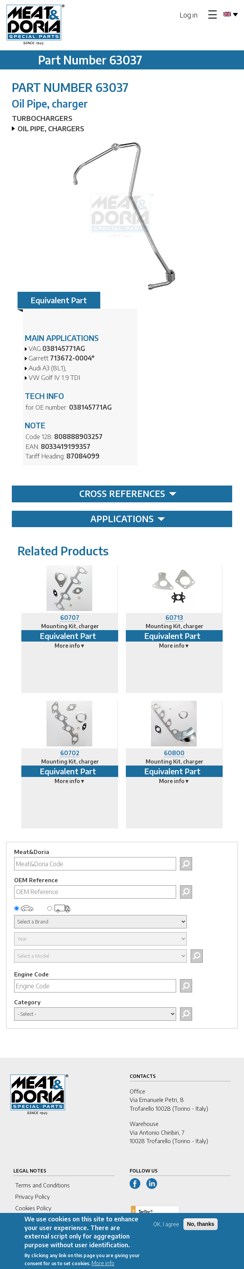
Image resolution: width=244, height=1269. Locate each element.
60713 (174, 617)
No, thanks (200, 1229)
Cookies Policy (33, 1208)
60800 (174, 753)
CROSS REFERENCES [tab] (128, 493)
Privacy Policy (32, 1196)
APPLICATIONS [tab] (127, 518)
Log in (188, 14)
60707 (69, 617)
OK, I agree (166, 1229)
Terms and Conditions (42, 1185)
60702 (69, 753)
